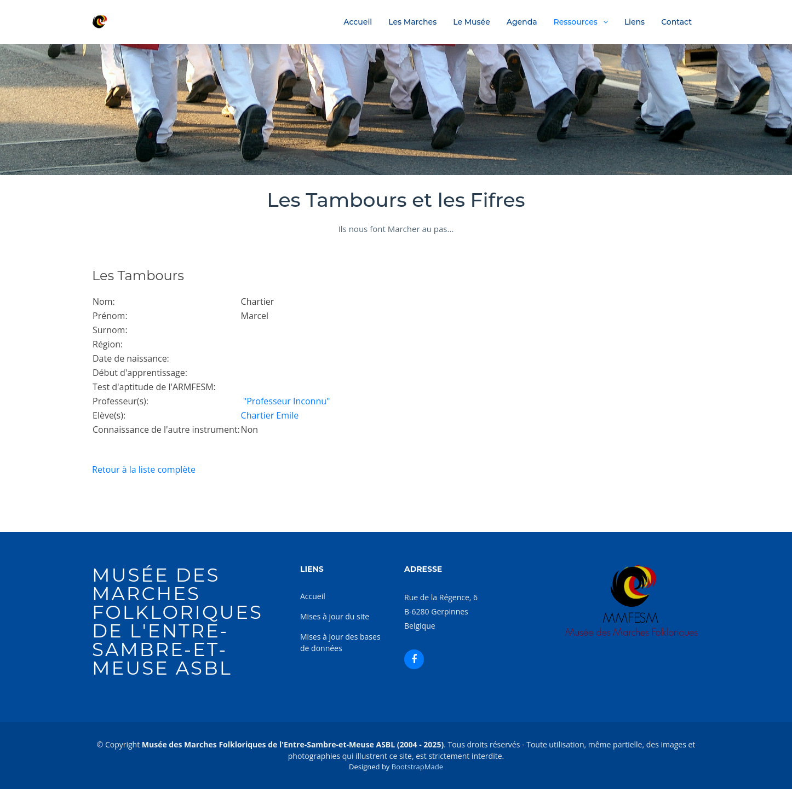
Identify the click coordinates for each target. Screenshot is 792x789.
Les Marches (412, 22)
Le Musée (471, 22)
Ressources (576, 22)
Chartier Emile (270, 415)
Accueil (357, 22)
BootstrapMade (417, 766)
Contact (676, 22)
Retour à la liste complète (144, 469)
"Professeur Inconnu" (285, 401)
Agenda (522, 22)
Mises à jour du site (334, 616)
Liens (634, 22)
